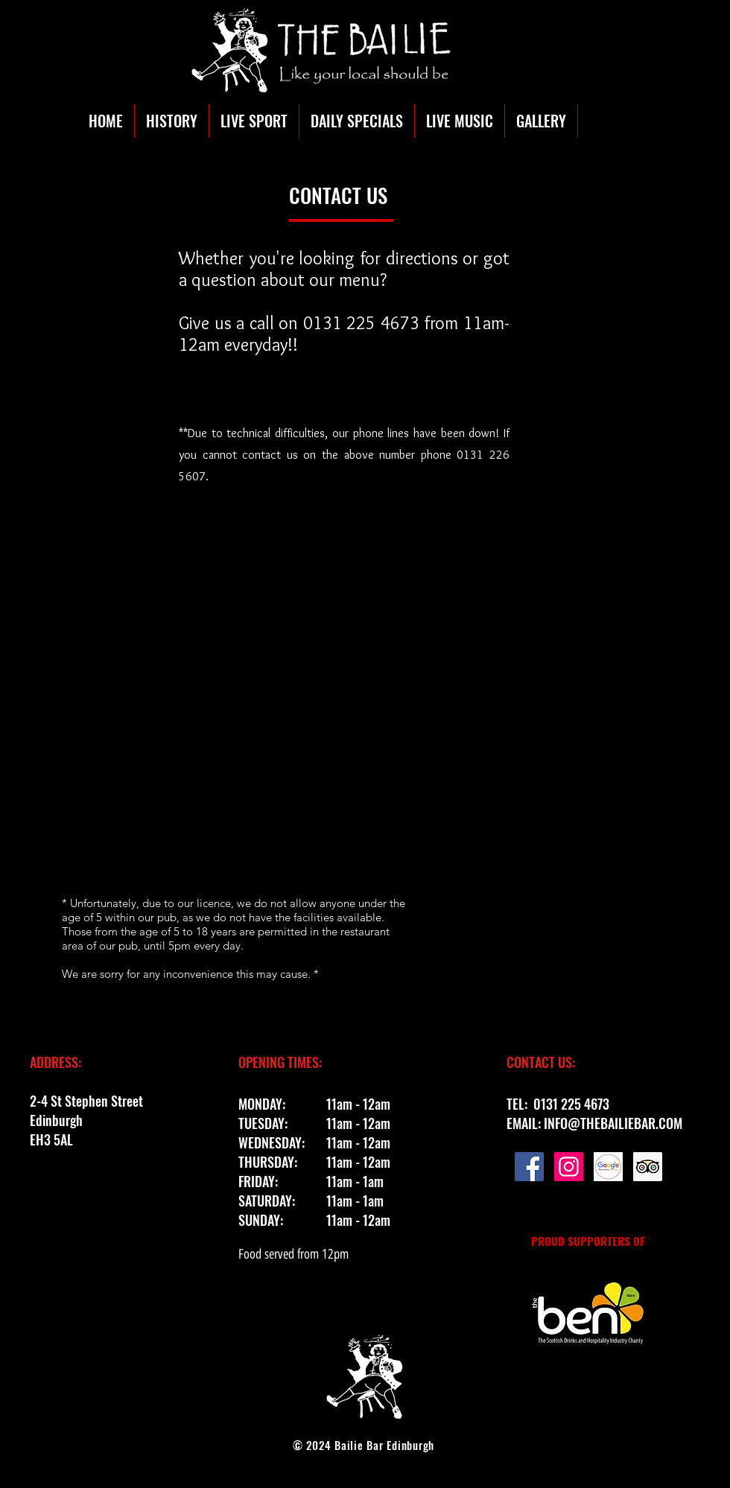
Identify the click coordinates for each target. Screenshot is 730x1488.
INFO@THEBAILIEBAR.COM (613, 1123)
